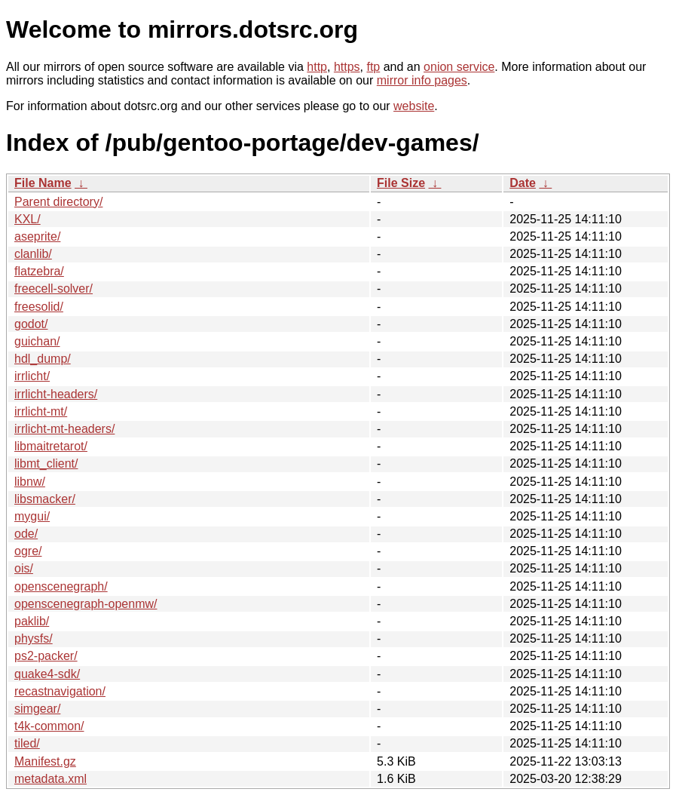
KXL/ (27, 219)
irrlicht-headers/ (55, 394)
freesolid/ (38, 306)
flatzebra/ (39, 271)
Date (522, 182)
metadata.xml (50, 778)
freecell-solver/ (53, 288)
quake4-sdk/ (47, 674)
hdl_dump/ (42, 358)
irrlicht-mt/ (40, 411)
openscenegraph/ (61, 586)
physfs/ (33, 638)
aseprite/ (37, 236)
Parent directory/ (58, 201)
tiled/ (27, 743)
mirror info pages (422, 80)
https (347, 66)
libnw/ (29, 481)
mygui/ (32, 516)
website (413, 106)
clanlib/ (33, 253)
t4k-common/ (49, 726)
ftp (373, 66)
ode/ (26, 533)
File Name (43, 182)
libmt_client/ (46, 463)
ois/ (23, 568)
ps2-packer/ (46, 655)
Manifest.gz (45, 761)
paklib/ (31, 621)
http (317, 66)
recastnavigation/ (60, 691)
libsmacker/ (44, 499)
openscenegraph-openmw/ (85, 603)
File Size (401, 182)
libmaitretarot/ (50, 446)
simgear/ (37, 708)
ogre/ (27, 551)
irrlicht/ (32, 376)
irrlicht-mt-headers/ (64, 428)
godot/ (30, 324)
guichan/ (37, 341)
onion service (459, 66)
